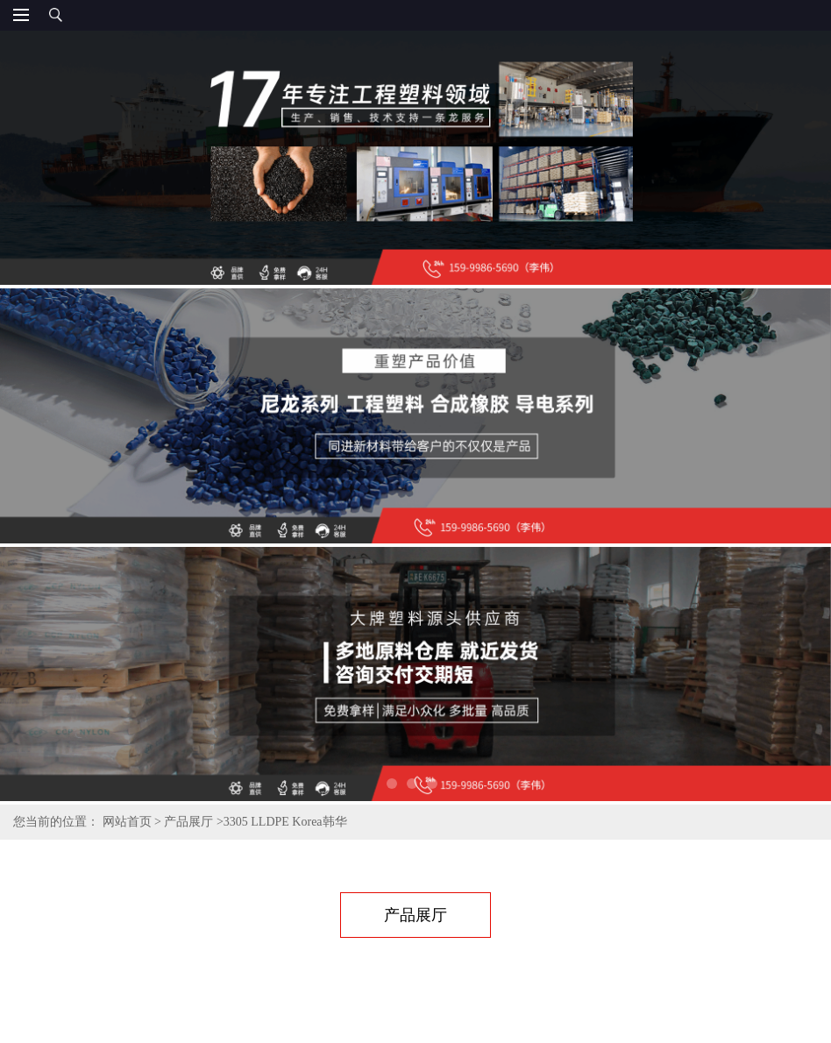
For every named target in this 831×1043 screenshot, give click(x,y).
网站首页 (127, 821)
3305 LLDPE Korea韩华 (285, 821)
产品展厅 (188, 821)
